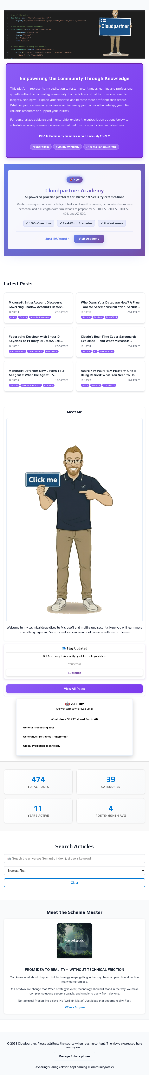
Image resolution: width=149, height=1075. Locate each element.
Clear (74, 882)
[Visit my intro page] (74, 520)
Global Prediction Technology (41, 745)
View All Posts (74, 688)
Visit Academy (89, 238)
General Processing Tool (38, 727)
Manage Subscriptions (74, 1056)
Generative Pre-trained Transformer (45, 736)
